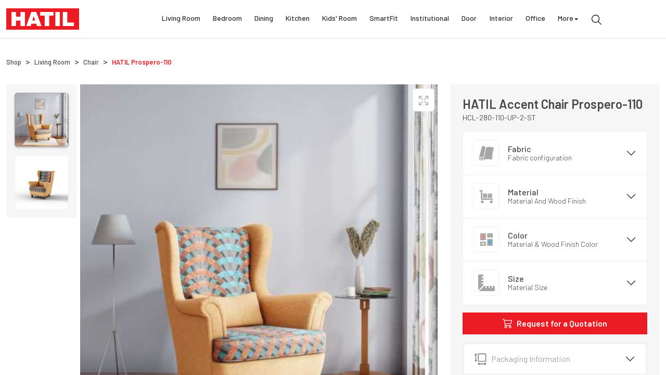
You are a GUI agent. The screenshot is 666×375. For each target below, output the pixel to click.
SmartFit (383, 20)
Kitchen (298, 20)
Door (469, 20)
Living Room (181, 20)
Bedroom (227, 20)
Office (535, 20)
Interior (501, 20)
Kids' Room (339, 20)
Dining (263, 20)
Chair (91, 62)
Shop (13, 62)
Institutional (430, 20)
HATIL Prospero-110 (142, 62)
